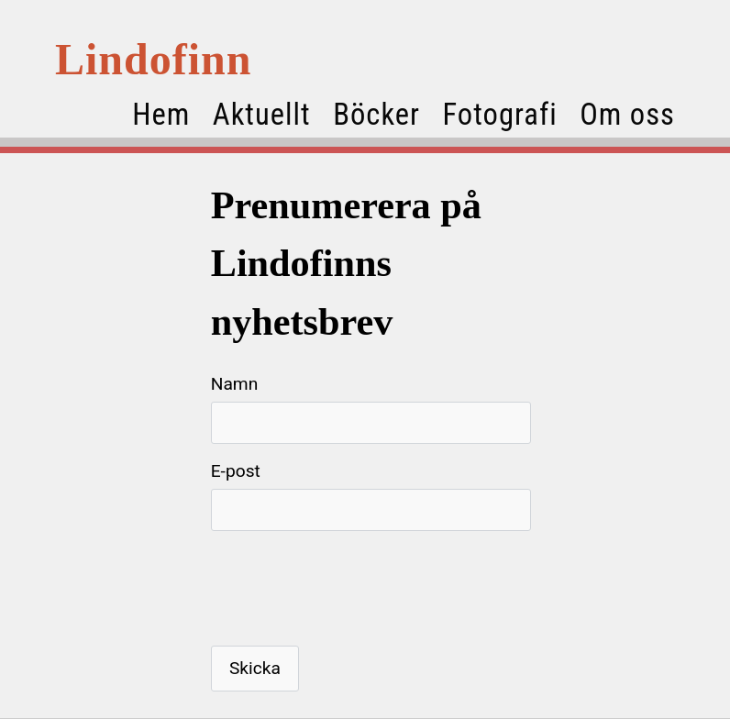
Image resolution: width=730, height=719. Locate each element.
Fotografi (499, 114)
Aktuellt (262, 114)
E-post (235, 470)
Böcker (376, 114)
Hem (161, 114)
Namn (235, 383)
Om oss (627, 114)
